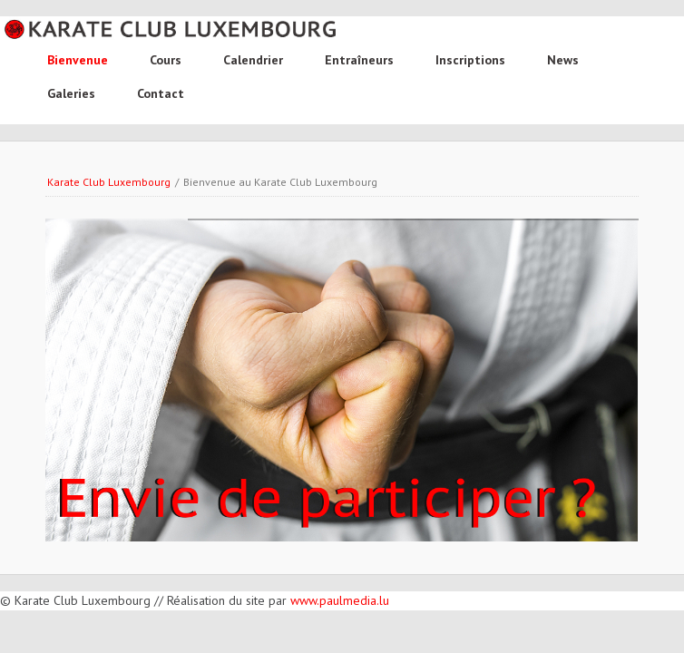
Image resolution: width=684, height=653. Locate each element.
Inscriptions (470, 60)
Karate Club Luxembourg (109, 182)
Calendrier (253, 60)
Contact (160, 93)
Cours (165, 60)
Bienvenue (77, 60)
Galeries (71, 93)
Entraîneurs (359, 60)
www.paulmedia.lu (339, 600)
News (563, 60)
